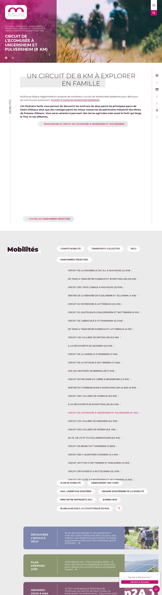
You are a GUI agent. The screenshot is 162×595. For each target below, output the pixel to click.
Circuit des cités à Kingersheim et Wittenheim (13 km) (100, 496)
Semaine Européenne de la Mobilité (123, 491)
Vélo (133, 248)
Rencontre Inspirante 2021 (76, 499)
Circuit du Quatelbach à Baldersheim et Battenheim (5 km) (103, 329)
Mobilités (21, 26)
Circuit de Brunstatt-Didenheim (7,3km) (91, 463)
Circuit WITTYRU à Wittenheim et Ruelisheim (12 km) (98, 480)
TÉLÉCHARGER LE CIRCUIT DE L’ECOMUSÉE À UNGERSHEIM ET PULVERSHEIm (92, 124)
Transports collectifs (105, 248)
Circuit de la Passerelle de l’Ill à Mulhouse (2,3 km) (99, 287)
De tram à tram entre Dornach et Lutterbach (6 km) (100, 346)
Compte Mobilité (70, 248)
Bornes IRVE (110, 499)
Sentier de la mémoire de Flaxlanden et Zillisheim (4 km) (102, 312)
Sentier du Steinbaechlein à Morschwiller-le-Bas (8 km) (102, 404)
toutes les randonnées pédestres (58, 219)
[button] (154, 5)
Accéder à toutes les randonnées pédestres (75, 100)
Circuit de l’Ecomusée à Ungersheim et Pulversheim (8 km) (103, 429)
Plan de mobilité (70, 483)
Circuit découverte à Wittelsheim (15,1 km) (93, 488)
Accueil (9, 26)
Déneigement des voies (105, 483)
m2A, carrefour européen (75, 491)
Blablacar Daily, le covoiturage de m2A (84, 508)
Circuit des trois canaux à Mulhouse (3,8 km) (95, 304)
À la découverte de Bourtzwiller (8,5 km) (93, 421)
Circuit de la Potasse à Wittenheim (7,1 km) (94, 379)
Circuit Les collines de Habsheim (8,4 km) (92, 438)
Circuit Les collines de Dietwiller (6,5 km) (93, 354)
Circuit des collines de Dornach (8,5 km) (92, 413)
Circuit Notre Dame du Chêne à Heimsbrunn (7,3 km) (98, 396)
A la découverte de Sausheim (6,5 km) (90, 363)
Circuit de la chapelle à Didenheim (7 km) (92, 371)
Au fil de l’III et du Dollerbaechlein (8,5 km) (94, 455)
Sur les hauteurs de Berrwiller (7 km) (91, 388)
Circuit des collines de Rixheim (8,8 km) (92, 446)
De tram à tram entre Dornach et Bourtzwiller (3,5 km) (102, 296)
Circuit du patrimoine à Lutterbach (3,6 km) (94, 321)
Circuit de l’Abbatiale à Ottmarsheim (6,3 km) (95, 337)
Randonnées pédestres (74, 268)
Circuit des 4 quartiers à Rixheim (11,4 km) (93, 471)
